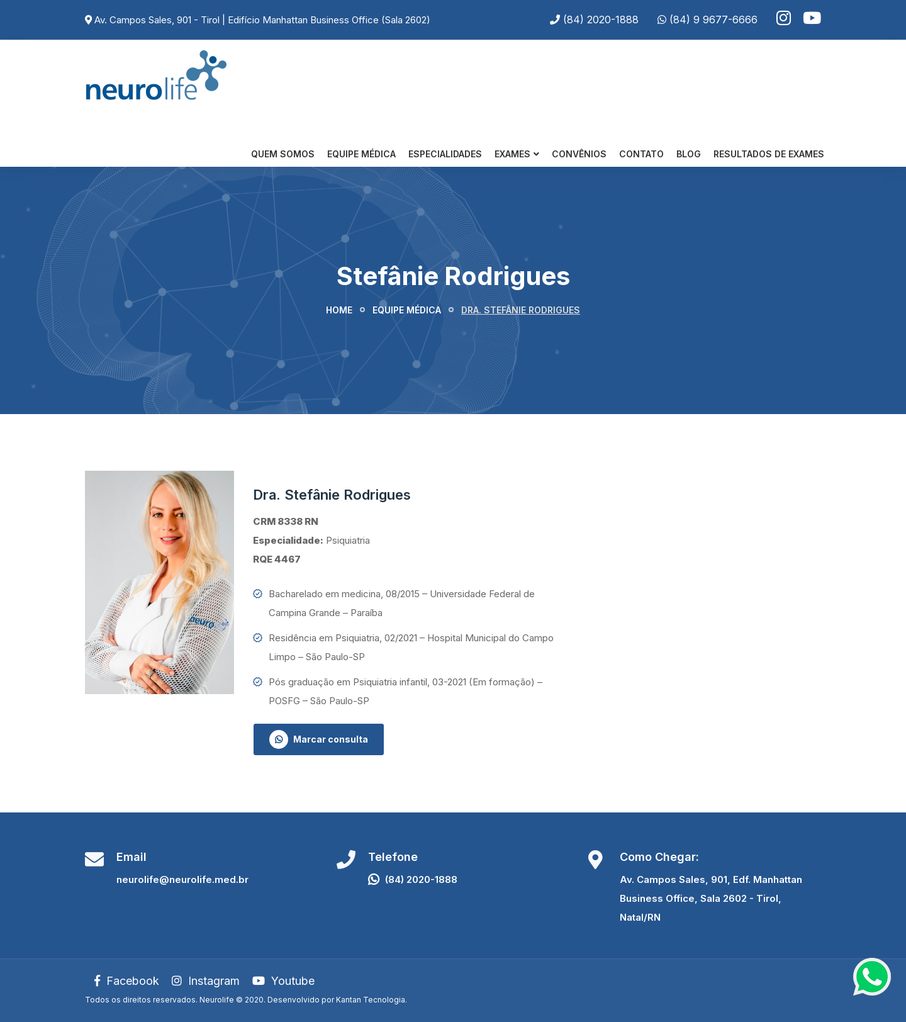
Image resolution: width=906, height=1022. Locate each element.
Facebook (126, 980)
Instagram (206, 980)
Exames (512, 154)
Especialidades (445, 154)
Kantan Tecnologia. (371, 999)
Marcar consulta (318, 739)
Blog (688, 154)
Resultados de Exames (768, 154)
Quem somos (283, 154)
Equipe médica (406, 310)
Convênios (579, 154)
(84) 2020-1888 (601, 19)
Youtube (283, 980)
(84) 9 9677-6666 (713, 19)
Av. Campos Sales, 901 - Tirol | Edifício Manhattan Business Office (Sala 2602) (262, 20)
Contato (641, 154)
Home (339, 310)
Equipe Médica (361, 154)
